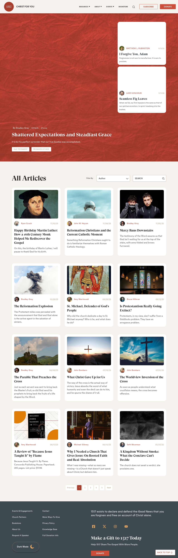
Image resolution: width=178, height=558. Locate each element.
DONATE (168, 6)
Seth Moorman (133, 410)
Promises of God (41, 115)
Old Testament (21, 115)
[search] (149, 144)
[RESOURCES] (84, 7)
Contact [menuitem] (45, 477)
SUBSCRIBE (148, 6)
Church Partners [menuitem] (19, 483)
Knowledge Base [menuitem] (49, 495)
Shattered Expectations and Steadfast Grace (62, 101)
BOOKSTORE (123, 7)
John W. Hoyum (81, 189)
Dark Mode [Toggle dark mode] (25, 512)
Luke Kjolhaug (134, 93)
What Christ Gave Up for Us (86, 343)
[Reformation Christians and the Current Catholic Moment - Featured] (89, 170)
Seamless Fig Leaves (133, 99)
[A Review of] (36, 391)
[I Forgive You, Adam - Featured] (141, 33)
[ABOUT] (98, 7)
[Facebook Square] (93, 492)
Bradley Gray (22, 94)
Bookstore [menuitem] (16, 489)
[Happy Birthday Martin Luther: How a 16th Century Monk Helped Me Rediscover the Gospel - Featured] (36, 170)
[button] (133, 6)
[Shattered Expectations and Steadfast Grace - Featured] (62, 55)
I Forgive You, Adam (133, 54)
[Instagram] (115, 492)
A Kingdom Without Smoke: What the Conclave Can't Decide (139, 422)
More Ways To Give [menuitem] (51, 483)
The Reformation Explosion (33, 272)
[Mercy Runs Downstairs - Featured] (142, 170)
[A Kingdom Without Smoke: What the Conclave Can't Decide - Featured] (142, 391)
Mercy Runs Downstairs (136, 196)
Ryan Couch (26, 189)
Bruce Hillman (133, 265)
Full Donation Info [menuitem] (50, 501)
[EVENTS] (110, 7)
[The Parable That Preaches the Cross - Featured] (36, 317)
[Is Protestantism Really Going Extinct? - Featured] (142, 246)
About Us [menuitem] (16, 495)
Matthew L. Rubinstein (138, 48)
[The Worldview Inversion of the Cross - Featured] (142, 317)
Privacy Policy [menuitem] (48, 489)
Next (109, 454)
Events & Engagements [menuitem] (22, 477)
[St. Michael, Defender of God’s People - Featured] (89, 246)
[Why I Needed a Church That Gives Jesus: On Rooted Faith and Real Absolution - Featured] (89, 391)
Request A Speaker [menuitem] (20, 501)
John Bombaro (80, 336)
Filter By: (89, 144)
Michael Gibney (81, 410)
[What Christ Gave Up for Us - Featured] (89, 317)
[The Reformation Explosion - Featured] (36, 246)
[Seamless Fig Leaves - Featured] (141, 78)
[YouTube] (126, 492)
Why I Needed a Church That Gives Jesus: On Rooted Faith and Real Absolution (87, 422)
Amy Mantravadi (81, 265)
